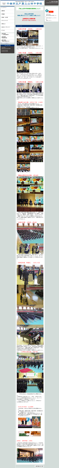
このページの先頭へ (39, 466)
